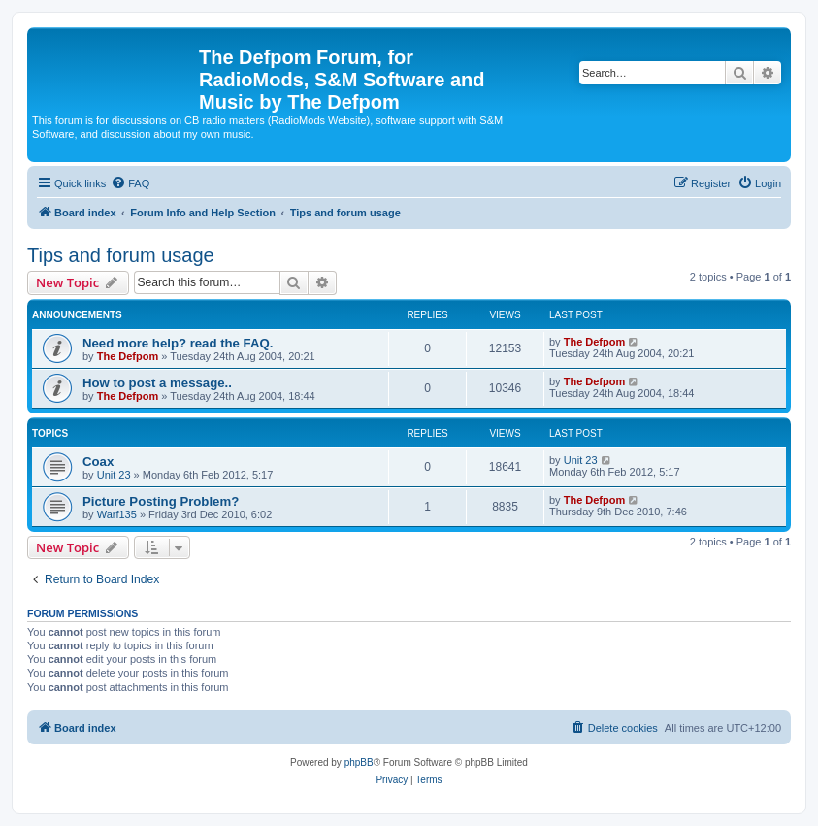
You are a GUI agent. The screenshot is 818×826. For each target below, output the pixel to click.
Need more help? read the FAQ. (177, 343)
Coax (98, 461)
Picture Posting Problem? (160, 501)
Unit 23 (114, 474)
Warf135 (117, 514)
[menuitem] (130, 183)
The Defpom (128, 356)
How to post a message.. (157, 383)
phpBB (359, 762)
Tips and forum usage (120, 255)
